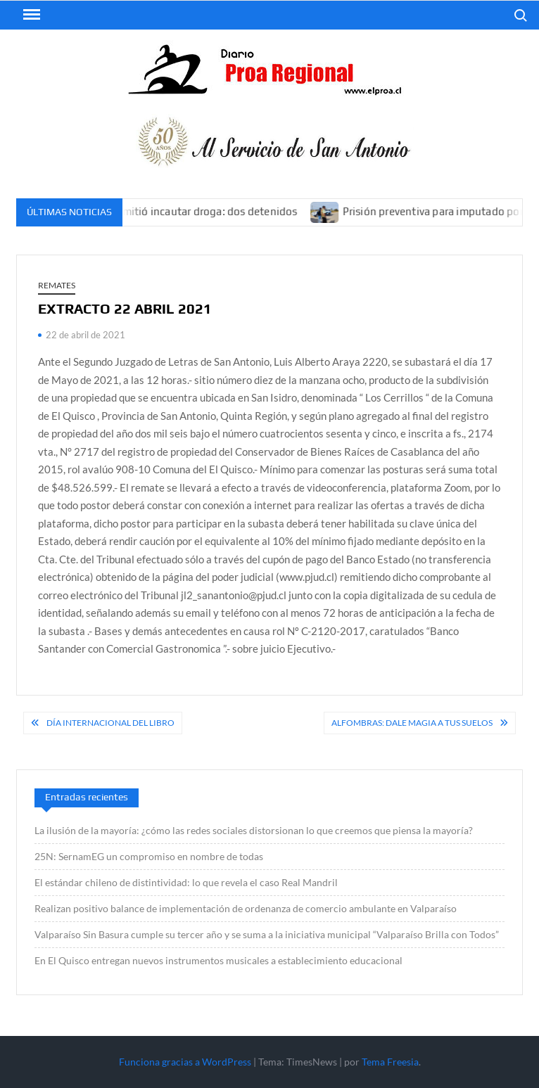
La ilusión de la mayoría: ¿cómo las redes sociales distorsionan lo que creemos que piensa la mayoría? (253, 830)
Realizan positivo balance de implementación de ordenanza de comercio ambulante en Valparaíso (245, 908)
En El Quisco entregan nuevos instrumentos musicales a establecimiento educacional (218, 960)
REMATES (56, 285)
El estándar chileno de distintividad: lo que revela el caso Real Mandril (186, 882)
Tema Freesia (390, 1062)
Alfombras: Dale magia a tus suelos (412, 722)
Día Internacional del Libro (110, 722)
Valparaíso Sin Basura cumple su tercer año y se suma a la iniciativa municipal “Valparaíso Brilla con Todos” (266, 934)
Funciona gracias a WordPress (185, 1062)
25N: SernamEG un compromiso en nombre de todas (148, 856)
